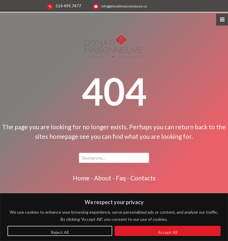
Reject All (60, 232)
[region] (114, 217)
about (102, 178)
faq (121, 178)
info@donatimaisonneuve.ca (124, 6)
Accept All (167, 232)
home (81, 178)
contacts (143, 178)
